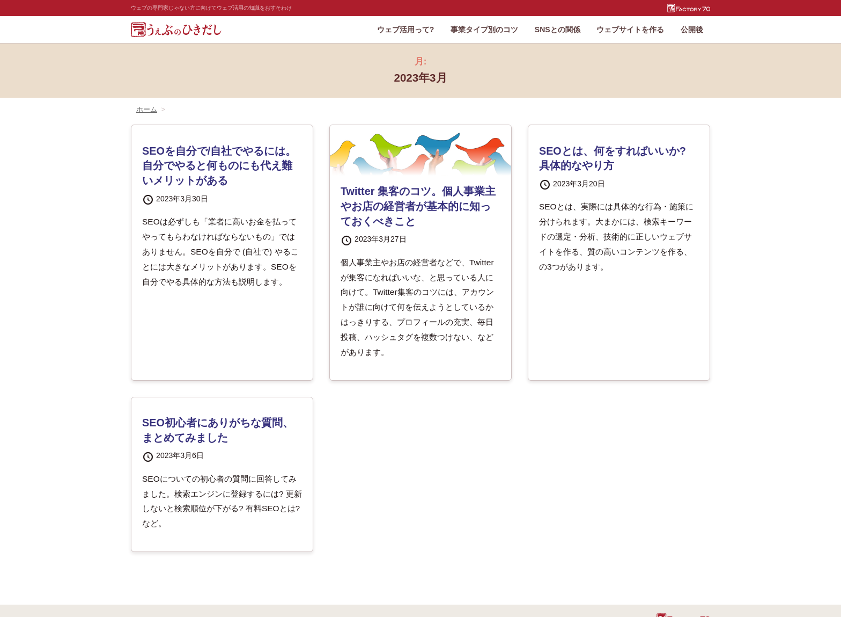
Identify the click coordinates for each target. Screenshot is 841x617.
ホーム (146, 109)
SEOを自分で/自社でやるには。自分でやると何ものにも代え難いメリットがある (219, 165)
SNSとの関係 (557, 29)
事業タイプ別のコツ (484, 29)
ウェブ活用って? (405, 29)
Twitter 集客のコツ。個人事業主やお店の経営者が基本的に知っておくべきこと (418, 206)
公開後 (692, 29)
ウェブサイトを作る (630, 29)
